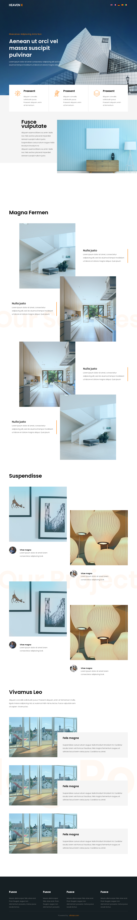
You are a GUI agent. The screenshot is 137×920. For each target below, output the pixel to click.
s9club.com (74, 915)
